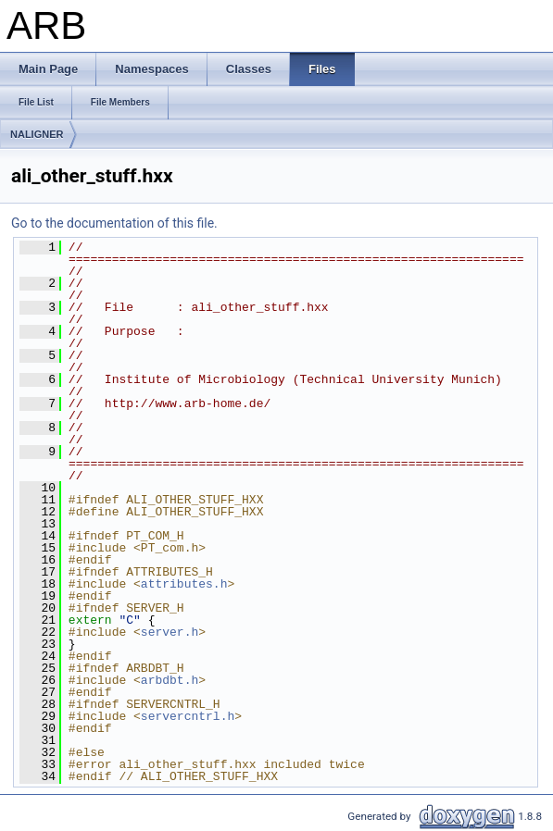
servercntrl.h (187, 716)
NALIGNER (36, 134)
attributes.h (184, 584)
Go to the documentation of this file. (114, 223)
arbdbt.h (169, 680)
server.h (169, 632)
